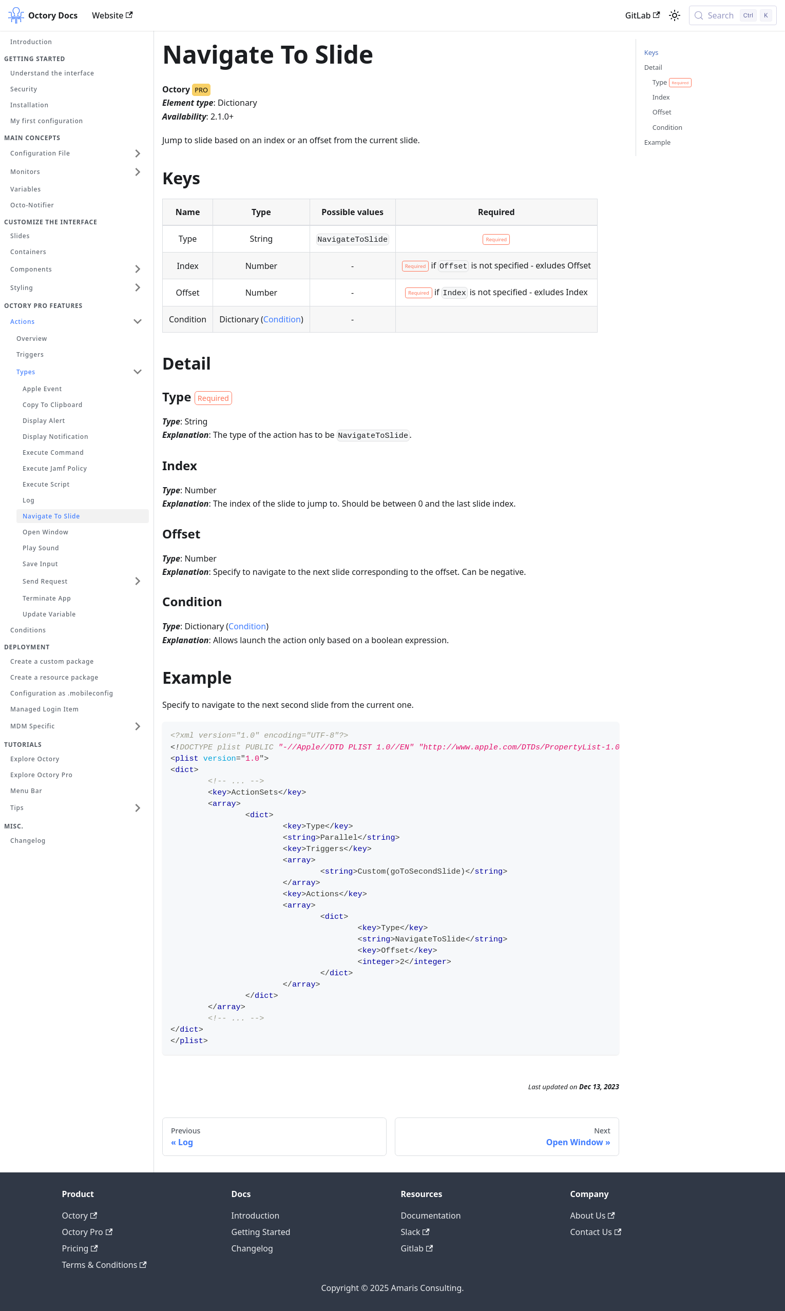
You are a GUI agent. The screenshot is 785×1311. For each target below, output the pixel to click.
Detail (653, 67)
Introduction (256, 1215)
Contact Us (596, 1232)
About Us (592, 1215)
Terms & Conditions (104, 1264)
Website (112, 15)
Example (657, 142)
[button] (76, 153)
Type (672, 82)
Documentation (431, 1215)
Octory (80, 1215)
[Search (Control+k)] (733, 15)
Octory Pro (87, 1232)
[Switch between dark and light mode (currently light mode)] (674, 15)
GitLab (642, 15)
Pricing (80, 1248)
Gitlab (417, 1248)
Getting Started (261, 1232)
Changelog (252, 1248)
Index (661, 97)
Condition (282, 319)
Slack (415, 1232)
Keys (651, 52)
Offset (662, 112)
